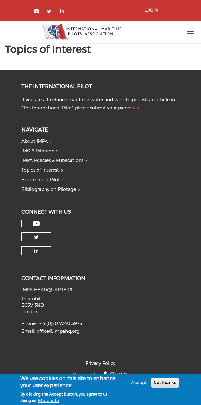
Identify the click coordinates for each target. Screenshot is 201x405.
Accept (139, 384)
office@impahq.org (58, 331)
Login (151, 10)
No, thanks (165, 384)
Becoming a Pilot (40, 180)
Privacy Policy (100, 363)
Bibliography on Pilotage (48, 189)
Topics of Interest (40, 170)
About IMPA (34, 141)
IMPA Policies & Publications (52, 160)
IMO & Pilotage (37, 151)
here (136, 108)
